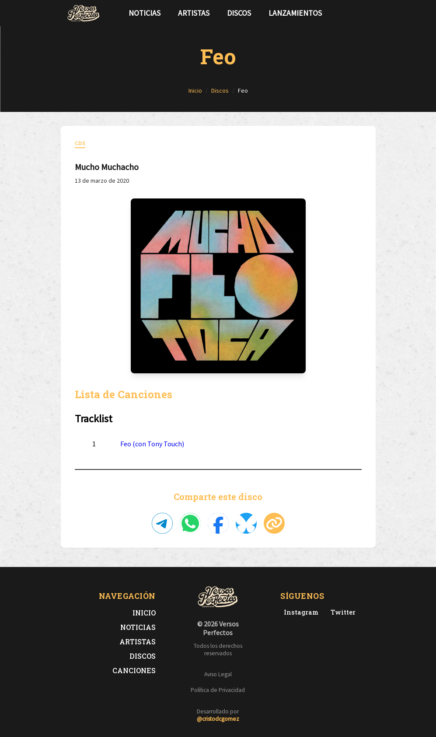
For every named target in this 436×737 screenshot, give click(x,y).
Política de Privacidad (218, 690)
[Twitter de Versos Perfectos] (341, 612)
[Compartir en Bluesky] (246, 523)
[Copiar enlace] (274, 523)
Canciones (134, 670)
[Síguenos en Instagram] (366, 13)
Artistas (193, 13)
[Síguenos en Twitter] (352, 13)
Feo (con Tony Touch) (152, 443)
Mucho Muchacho (107, 166)
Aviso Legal (218, 674)
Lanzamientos (295, 13)
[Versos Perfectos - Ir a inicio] (83, 13)
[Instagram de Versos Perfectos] (299, 612)
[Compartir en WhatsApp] (190, 523)
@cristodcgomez (218, 719)
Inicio (144, 612)
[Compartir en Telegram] (162, 523)
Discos (239, 13)
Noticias (144, 13)
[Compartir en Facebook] (218, 523)
